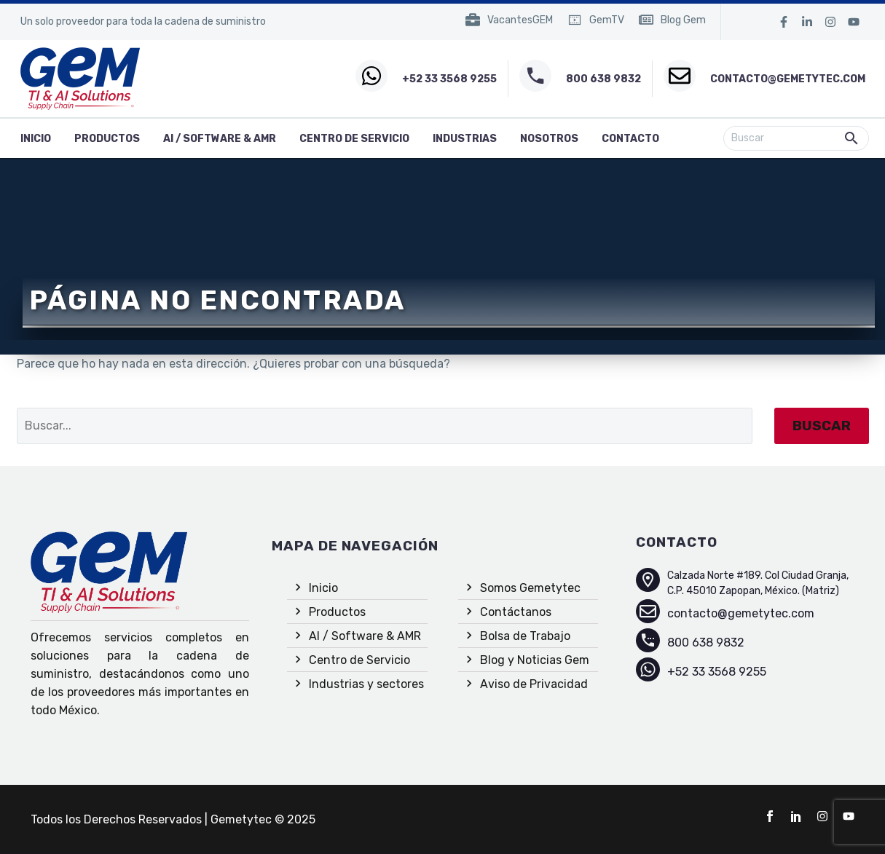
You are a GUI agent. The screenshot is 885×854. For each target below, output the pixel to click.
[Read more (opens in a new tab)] (509, 22)
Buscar (821, 425)
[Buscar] (796, 138)
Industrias (465, 139)
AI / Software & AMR (219, 139)
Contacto (630, 139)
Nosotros (549, 139)
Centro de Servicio (354, 139)
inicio (35, 139)
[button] (851, 138)
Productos (107, 139)
